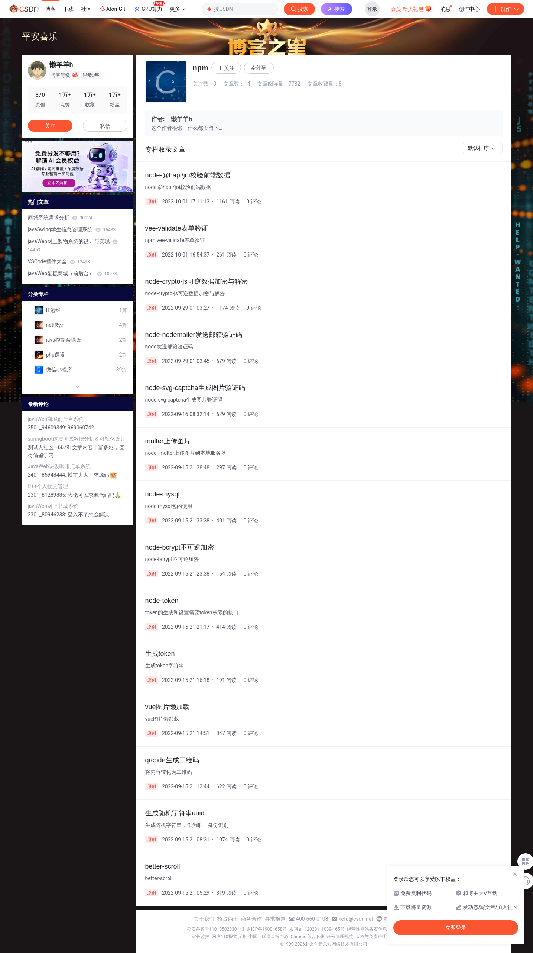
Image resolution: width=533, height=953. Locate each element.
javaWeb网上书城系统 (53, 506)
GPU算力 (149, 7)
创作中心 (469, 9)
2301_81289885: (48, 495)
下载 (68, 9)
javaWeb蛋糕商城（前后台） (72, 273)
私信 (105, 126)
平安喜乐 (40, 36)
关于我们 (204, 919)
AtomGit (112, 8)
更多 (178, 9)
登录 (372, 9)
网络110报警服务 (229, 936)
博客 (50, 9)
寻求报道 (275, 919)
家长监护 (200, 936)
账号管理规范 (339, 936)
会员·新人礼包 (411, 8)
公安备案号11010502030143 (215, 929)
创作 (505, 9)
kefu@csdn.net (356, 919)
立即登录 (455, 928)
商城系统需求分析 (60, 217)
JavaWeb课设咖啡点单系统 (59, 466)
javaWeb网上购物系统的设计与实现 (73, 245)
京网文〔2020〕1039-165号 (317, 929)
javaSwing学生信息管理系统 (72, 229)
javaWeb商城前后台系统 (56, 419)
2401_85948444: (48, 475)
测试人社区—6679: (50, 447)
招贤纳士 (227, 919)
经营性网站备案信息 (367, 929)
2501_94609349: (48, 428)
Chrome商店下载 (307, 936)
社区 (86, 9)
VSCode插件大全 (59, 261)
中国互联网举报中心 (268, 936)
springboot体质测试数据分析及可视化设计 (77, 439)
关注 (50, 126)
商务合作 (251, 919)
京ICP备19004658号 (267, 929)
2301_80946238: (48, 515)
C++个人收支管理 (48, 486)
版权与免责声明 (371, 936)
